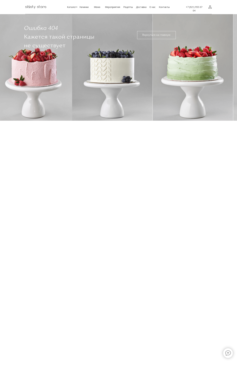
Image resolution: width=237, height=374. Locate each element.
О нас (152, 7)
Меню (97, 7)
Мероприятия (112, 7)
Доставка (141, 7)
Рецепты (128, 7)
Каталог (71, 7)
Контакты (164, 7)
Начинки (84, 7)
